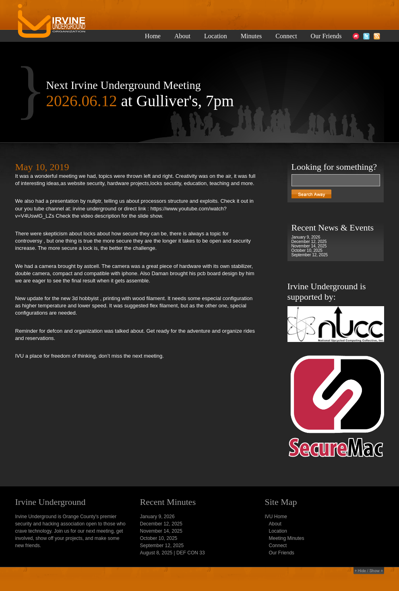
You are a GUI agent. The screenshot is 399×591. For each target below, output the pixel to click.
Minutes (251, 36)
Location (215, 36)
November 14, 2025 (309, 246)
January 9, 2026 (305, 237)
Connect (286, 36)
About (182, 36)
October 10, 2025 (307, 250)
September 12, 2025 (309, 255)
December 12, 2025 (309, 241)
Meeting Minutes (286, 538)
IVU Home (276, 516)
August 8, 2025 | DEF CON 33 (172, 553)
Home (153, 36)
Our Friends (326, 36)
